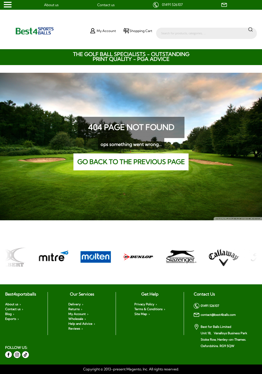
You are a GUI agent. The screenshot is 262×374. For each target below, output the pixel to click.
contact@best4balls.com (215, 315)
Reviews (74, 328)
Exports (10, 319)
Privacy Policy (144, 304)
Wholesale (75, 319)
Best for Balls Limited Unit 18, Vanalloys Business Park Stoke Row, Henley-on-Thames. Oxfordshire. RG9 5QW (220, 336)
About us (51, 5)
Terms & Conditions (148, 309)
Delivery (74, 304)
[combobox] (206, 31)
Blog (8, 314)
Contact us (106, 5)
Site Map (140, 314)
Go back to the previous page (131, 162)
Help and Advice (80, 324)
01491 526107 (172, 4)
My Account (77, 314)
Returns (74, 309)
